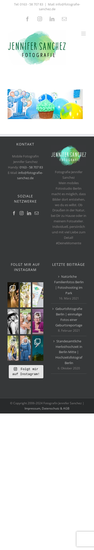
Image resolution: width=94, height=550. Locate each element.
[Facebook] (14, 213)
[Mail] (37, 213)
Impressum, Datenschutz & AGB (47, 408)
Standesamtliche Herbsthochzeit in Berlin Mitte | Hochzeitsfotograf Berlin (68, 352)
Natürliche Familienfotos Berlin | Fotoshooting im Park (69, 284)
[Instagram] (22, 213)
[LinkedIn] (29, 213)
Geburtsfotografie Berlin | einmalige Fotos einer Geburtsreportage (68, 316)
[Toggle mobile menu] (83, 33)
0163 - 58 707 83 (31, 4)
